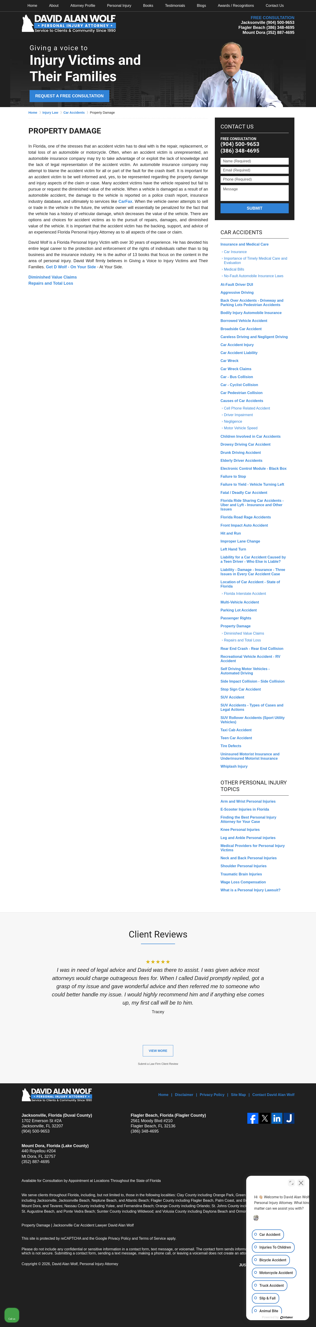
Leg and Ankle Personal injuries (248, 838)
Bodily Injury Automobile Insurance (251, 313)
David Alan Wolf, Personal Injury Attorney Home (69, 24)
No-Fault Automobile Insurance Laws (253, 276)
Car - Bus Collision (237, 377)
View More (158, 1051)
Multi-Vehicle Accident (240, 602)
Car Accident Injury (237, 345)
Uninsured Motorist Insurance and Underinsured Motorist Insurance (250, 756)
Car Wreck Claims (236, 369)
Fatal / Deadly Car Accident (244, 493)
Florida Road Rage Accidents (246, 517)
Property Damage (236, 626)
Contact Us (275, 6)
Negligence (233, 421)
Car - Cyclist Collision (239, 385)
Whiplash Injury (234, 766)
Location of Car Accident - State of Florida (250, 584)
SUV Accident (232, 697)
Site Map (238, 1095)
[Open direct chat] (291, 1181)
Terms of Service (152, 1238)
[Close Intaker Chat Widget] (301, 1181)
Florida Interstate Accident (245, 594)
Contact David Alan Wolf (273, 1095)
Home (32, 6)
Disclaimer (184, 1095)
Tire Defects (231, 746)
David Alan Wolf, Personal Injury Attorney (85, 1264)
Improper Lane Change (240, 541)
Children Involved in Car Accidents (251, 436)
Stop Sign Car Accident (241, 689)
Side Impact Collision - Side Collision (253, 681)
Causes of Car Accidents (242, 401)
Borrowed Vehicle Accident (244, 321)
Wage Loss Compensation (243, 882)
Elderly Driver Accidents (241, 460)
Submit (255, 208)
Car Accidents (241, 232)
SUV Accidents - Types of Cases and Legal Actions (252, 707)
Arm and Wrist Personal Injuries (248, 801)
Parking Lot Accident (239, 610)
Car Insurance (235, 252)
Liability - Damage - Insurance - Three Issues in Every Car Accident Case (253, 572)
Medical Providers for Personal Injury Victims (253, 848)
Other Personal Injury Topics (254, 785)
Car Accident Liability (239, 353)
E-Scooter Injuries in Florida (245, 809)
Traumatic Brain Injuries (241, 874)
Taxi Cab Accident (236, 730)
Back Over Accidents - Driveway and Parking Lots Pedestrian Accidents (252, 303)
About (54, 6)
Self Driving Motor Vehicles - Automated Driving (245, 671)
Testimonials (175, 6)
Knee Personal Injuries (240, 830)
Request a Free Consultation (69, 96)
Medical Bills (234, 269)
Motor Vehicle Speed (241, 428)
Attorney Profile (82, 6)
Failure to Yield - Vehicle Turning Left (252, 484)
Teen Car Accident (236, 738)
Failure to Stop (233, 476)
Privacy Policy (212, 1095)
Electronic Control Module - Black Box (254, 468)
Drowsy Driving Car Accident (246, 444)
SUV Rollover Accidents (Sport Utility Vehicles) (253, 720)
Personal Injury (119, 6)
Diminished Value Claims (52, 277)
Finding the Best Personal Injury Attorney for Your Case (248, 819)
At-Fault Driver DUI (237, 285)
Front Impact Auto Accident (244, 525)
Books (148, 6)
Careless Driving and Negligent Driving (254, 337)
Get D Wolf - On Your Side (71, 267)
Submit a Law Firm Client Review (158, 1064)
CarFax (125, 201)
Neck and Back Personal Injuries (249, 858)
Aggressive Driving (237, 292)
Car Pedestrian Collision (242, 393)
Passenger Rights (236, 618)
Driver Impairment (238, 415)
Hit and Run (231, 533)
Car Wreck (229, 361)
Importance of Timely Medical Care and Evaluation (255, 260)
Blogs (201, 6)
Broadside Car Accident (241, 329)
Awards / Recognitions (236, 6)
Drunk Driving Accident (241, 453)
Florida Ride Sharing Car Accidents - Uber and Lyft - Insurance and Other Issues (252, 505)
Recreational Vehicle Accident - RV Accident (250, 659)
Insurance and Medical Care (245, 244)
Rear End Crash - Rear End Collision (252, 649)
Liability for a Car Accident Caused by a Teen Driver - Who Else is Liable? (253, 559)
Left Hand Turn (233, 549)
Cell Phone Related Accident (247, 408)
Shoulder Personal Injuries (244, 866)
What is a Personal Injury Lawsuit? (251, 890)
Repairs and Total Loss (50, 283)
